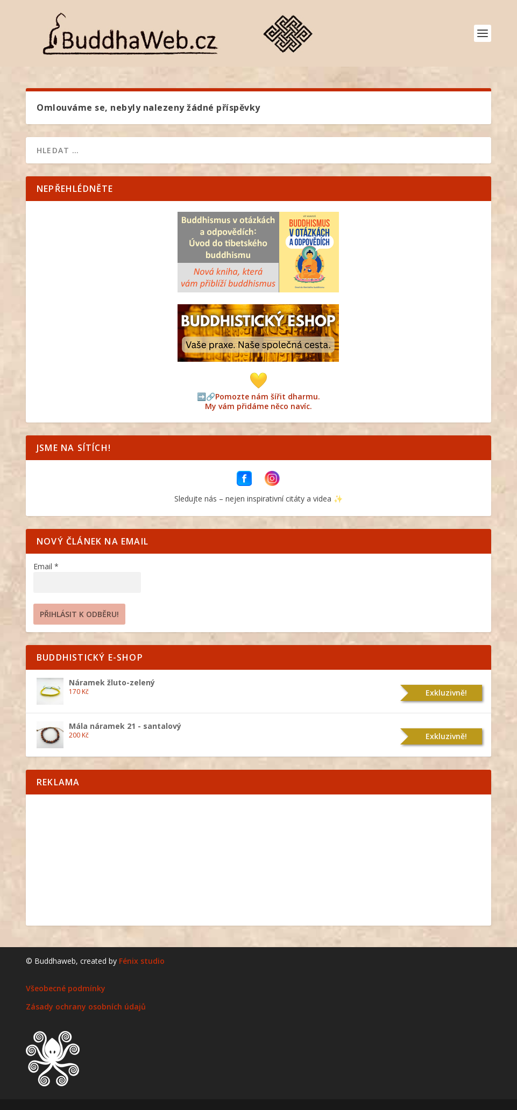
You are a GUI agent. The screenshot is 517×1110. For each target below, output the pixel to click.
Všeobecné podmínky (65, 988)
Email (46, 566)
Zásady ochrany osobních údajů (86, 1006)
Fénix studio (142, 961)
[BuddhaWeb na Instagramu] (272, 483)
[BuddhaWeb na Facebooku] (245, 483)
